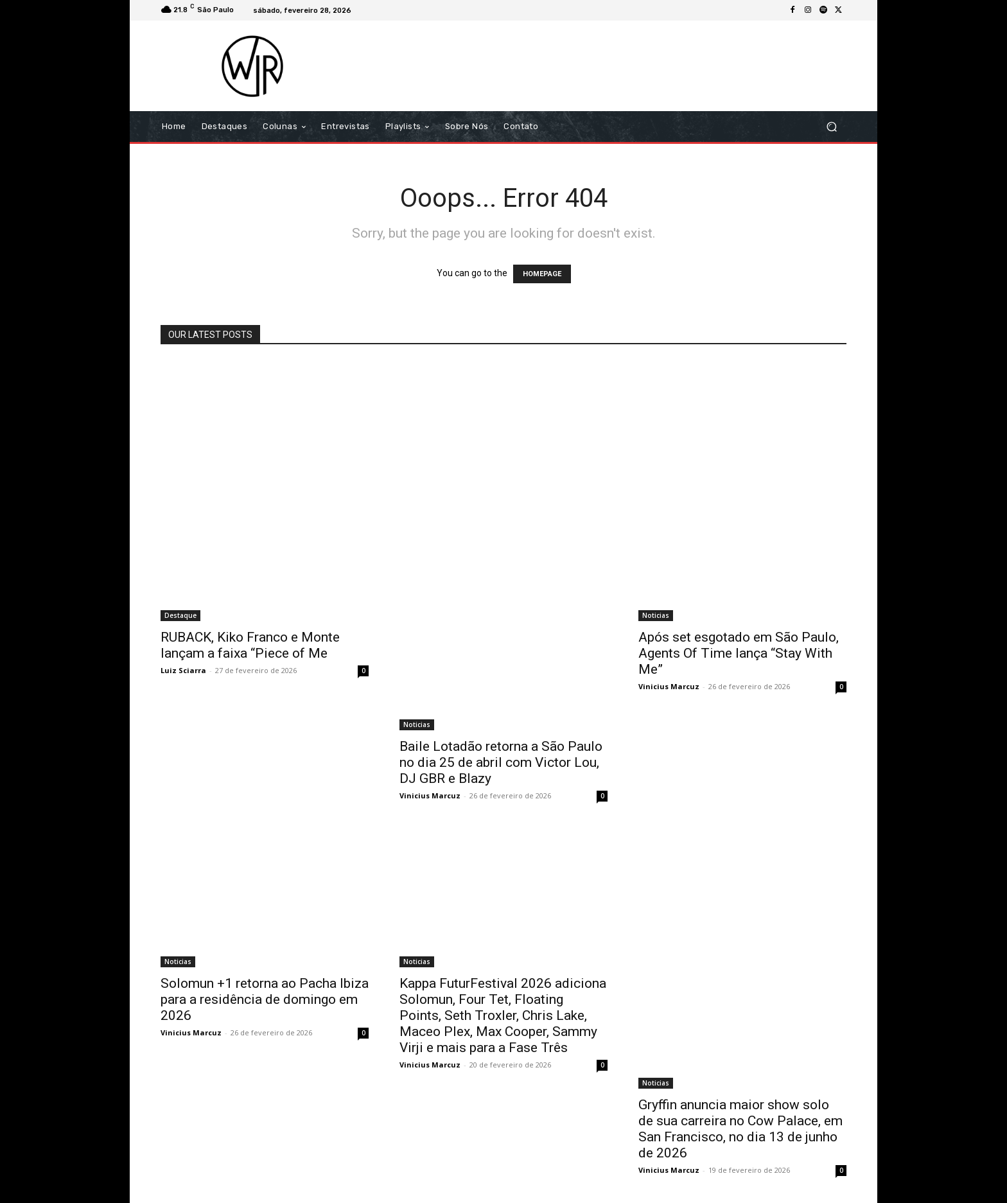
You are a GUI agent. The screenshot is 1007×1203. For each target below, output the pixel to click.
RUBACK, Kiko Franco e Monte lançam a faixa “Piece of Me (250, 645)
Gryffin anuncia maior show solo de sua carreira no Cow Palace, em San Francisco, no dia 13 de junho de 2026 (740, 1129)
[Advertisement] (611, 65)
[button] (831, 127)
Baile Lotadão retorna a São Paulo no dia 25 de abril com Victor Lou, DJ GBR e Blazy (500, 762)
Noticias (416, 724)
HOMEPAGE (542, 274)
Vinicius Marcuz (429, 795)
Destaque (180, 615)
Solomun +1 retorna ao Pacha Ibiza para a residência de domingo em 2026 (265, 999)
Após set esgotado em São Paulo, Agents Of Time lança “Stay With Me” (738, 653)
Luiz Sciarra (183, 670)
